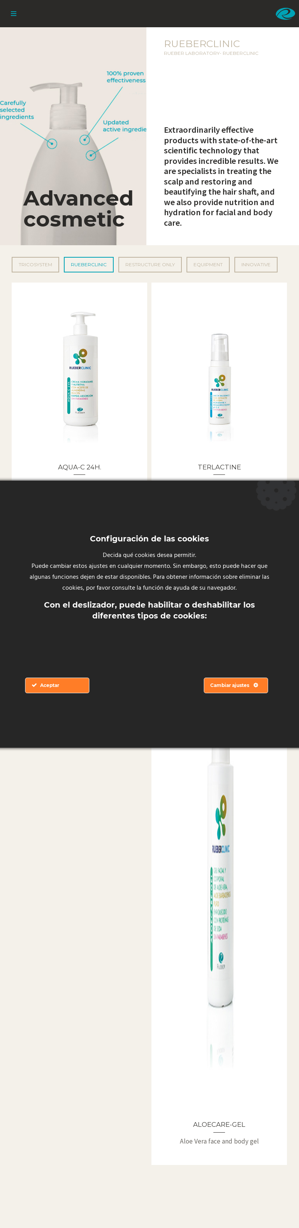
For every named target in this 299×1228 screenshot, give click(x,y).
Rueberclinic (89, 264)
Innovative (256, 264)
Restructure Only (150, 264)
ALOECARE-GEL (219, 1124)
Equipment (208, 264)
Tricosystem (35, 264)
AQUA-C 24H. (79, 467)
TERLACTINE (219, 467)
